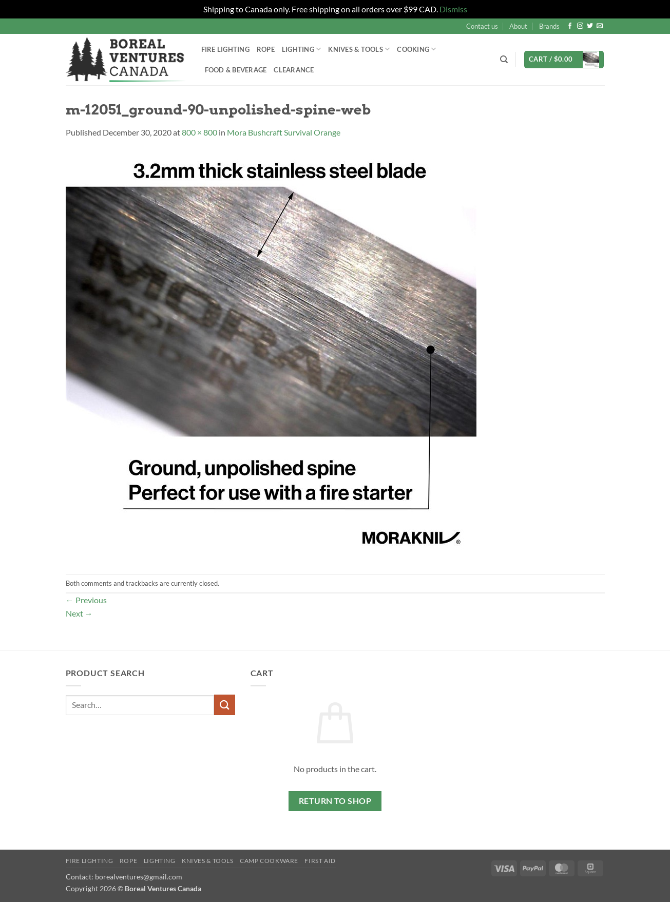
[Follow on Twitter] (590, 26)
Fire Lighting (225, 49)
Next (79, 613)
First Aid (320, 861)
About (518, 26)
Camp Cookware (269, 861)
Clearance (294, 70)
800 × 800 (199, 132)
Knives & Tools (359, 49)
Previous (86, 600)
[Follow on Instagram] (580, 26)
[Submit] (224, 705)
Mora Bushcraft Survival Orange (283, 132)
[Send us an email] (600, 26)
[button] (564, 60)
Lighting (301, 49)
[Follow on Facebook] (570, 26)
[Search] (504, 59)
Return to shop (335, 800)
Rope (266, 49)
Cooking (416, 49)
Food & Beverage (236, 70)
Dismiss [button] (453, 9)
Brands (549, 26)
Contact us (482, 26)
